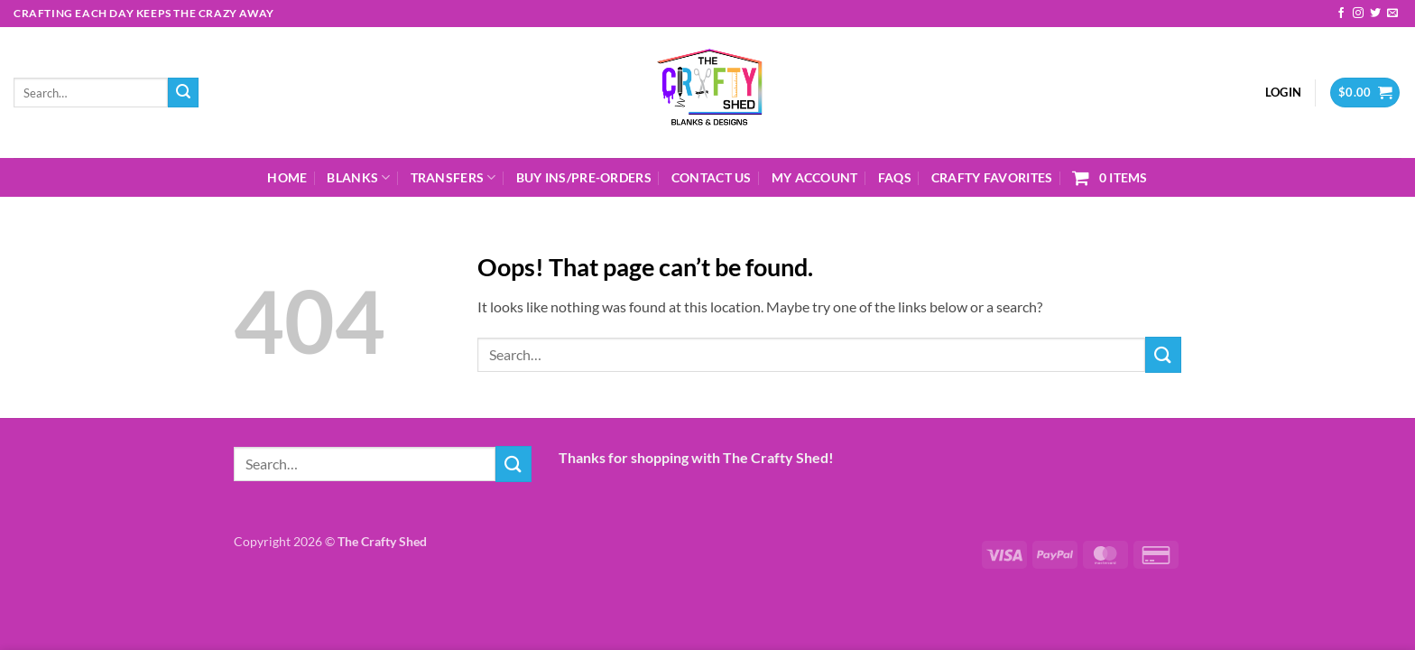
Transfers (453, 177)
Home (287, 177)
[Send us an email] (1392, 13)
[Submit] (183, 93)
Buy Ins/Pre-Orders (584, 177)
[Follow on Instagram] (1358, 13)
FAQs (894, 177)
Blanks (358, 177)
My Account (815, 177)
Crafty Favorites (992, 177)
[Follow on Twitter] (1375, 13)
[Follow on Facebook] (1341, 13)
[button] (1283, 92)
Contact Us (711, 177)
